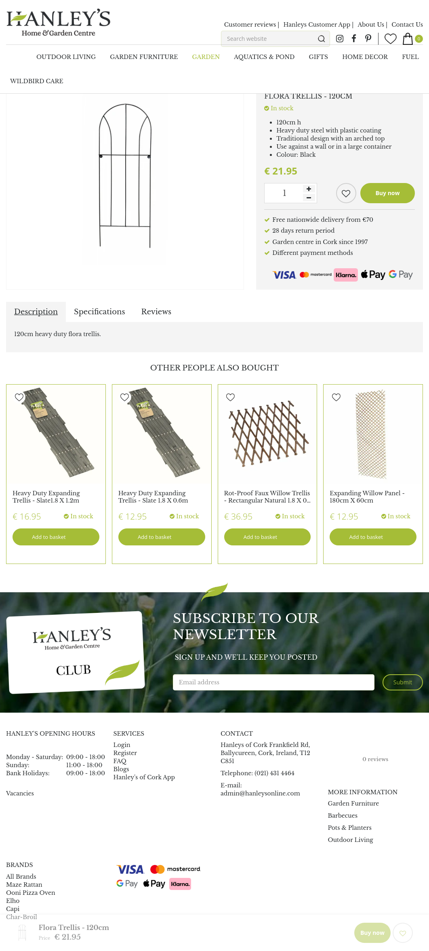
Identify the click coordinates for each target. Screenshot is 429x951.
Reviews (156, 311)
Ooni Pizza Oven (30, 892)
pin (368, 39)
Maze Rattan (24, 884)
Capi (12, 909)
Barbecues (343, 815)
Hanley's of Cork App (144, 777)
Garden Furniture (353, 803)
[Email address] (273, 682)
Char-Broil (21, 917)
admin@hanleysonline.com (260, 793)
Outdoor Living (350, 840)
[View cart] (413, 39)
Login (122, 745)
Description (36, 311)
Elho (13, 901)
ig (340, 39)
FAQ (120, 761)
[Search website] (275, 39)
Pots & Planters (350, 827)
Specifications (99, 311)
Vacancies (20, 793)
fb (354, 39)
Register (125, 753)
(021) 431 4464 (274, 773)
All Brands (21, 876)
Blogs (121, 769)
